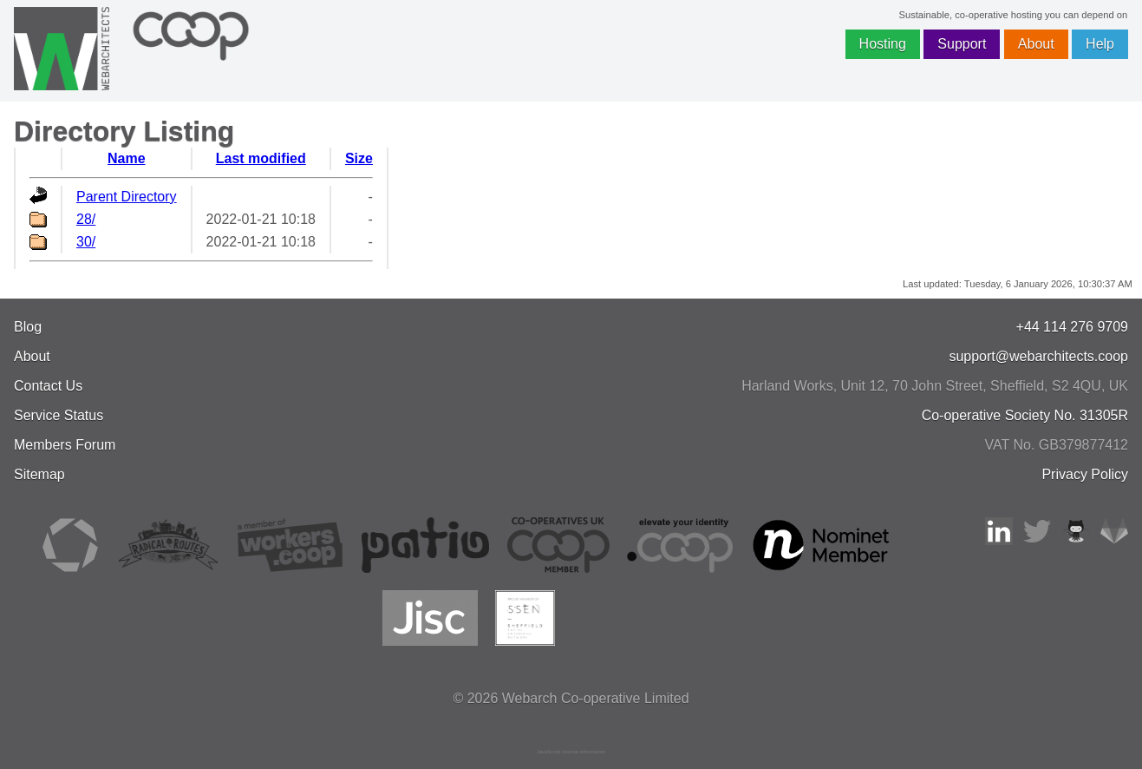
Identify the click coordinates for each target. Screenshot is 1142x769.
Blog (28, 326)
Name (127, 158)
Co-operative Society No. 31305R (1025, 415)
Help (1100, 43)
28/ (85, 219)
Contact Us (48, 385)
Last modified (261, 158)
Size (359, 158)
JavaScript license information (571, 751)
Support (961, 43)
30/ (85, 241)
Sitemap (39, 474)
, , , (934, 385)
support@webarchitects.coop (1038, 356)
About (1036, 43)
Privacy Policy (1084, 474)
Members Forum (64, 444)
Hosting (882, 43)
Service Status (58, 415)
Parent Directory (126, 196)
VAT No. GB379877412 (1056, 444)
